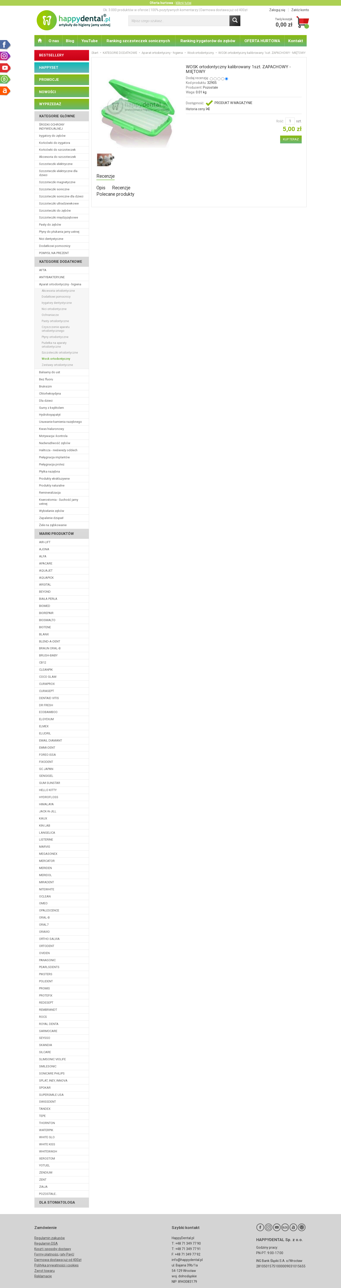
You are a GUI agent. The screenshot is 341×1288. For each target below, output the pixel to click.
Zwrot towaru (44, 1271)
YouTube (89, 40)
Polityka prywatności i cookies (56, 1265)
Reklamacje (43, 1276)
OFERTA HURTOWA (262, 40)
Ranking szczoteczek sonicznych (138, 40)
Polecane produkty (115, 194)
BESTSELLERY (51, 55)
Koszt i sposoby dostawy (52, 1249)
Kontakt (295, 40)
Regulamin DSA (46, 1243)
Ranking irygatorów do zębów (207, 40)
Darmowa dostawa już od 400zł (57, 1260)
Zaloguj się (277, 10)
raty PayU (67, 1254)
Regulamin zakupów (49, 1238)
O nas (54, 40)
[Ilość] (290, 121)
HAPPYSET (48, 67)
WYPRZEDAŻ (50, 104)
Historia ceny (197, 109)
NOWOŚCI (47, 92)
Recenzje (105, 176)
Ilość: (280, 121)
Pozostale (210, 87)
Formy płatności (46, 1254)
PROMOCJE (49, 79)
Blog (70, 40)
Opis (100, 188)
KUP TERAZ (291, 139)
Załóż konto (300, 10)
